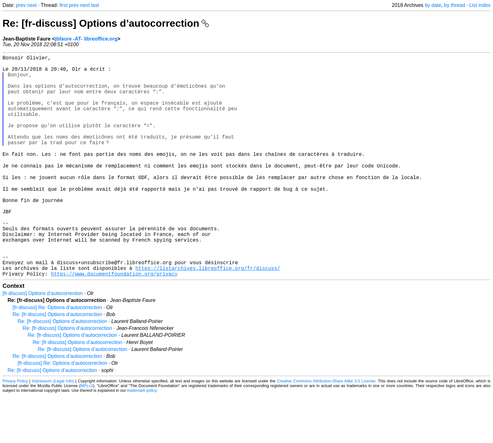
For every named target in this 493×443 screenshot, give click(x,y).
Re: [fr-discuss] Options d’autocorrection (106, 23)
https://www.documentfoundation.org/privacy (114, 321)
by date (433, 5)
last (95, 5)
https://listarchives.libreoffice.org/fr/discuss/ (207, 314)
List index (479, 5)
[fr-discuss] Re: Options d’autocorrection (57, 355)
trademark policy (141, 438)
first (63, 5)
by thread (454, 5)
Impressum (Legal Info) (53, 428)
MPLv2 (86, 433)
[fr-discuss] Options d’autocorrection (43, 341)
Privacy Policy (15, 428)
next (31, 5)
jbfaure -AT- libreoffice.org (86, 38)
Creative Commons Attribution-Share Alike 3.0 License (326, 428)
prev (21, 5)
